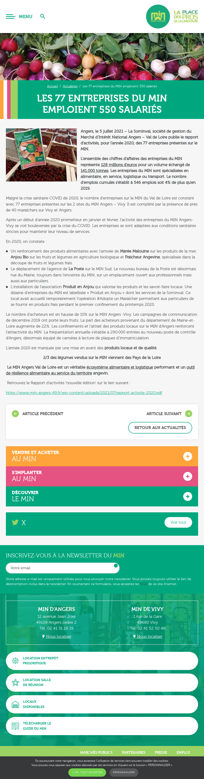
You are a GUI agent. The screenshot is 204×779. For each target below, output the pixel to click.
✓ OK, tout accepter (87, 772)
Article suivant (169, 413)
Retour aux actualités (160, 427)
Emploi (183, 752)
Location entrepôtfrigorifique (35, 660)
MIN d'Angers (56, 609)
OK (116, 566)
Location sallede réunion (31, 682)
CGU (143, 584)
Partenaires (133, 752)
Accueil (52, 86)
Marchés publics (96, 752)
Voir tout (178, 522)
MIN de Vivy (147, 609)
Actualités (70, 86)
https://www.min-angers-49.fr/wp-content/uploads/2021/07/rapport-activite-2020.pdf (84, 393)
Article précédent (37, 413)
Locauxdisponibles (28, 704)
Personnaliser (124, 772)
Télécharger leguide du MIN (31, 726)
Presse (161, 752)
